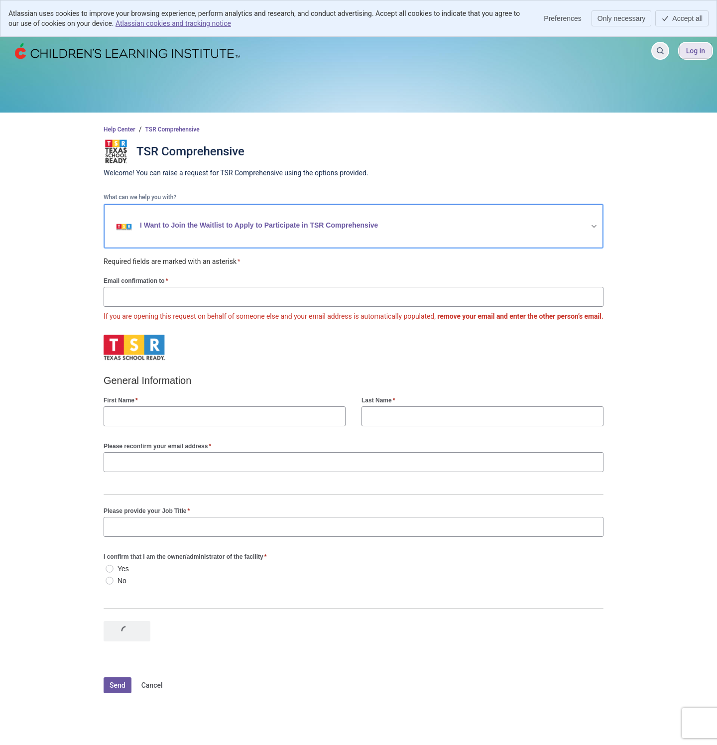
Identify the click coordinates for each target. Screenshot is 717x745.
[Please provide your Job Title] (353, 527)
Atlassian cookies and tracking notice (173, 23)
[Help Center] (126, 51)
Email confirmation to (136, 280)
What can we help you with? (140, 197)
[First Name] (224, 416)
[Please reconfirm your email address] (353, 462)
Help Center (119, 129)
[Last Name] (482, 416)
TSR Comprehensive (172, 129)
